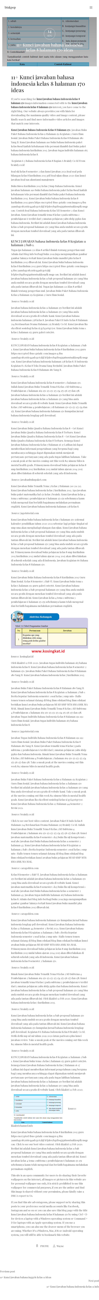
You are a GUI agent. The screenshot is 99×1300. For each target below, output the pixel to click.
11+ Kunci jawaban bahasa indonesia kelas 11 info (72, 1286)
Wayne (60, 1246)
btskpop (10, 7)
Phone (44, 1246)
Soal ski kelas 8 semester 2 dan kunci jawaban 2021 (38, 171)
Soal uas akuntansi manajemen (37, 179)
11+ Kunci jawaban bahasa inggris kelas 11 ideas (25, 1277)
